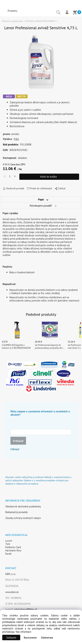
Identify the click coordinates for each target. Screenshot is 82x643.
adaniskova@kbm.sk (25, 609)
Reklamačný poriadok (16, 512)
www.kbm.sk (12, 592)
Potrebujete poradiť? (41, 205)
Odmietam (47, 637)
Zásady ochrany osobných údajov (23, 518)
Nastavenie (30, 637)
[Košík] (75, 12)
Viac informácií (23, 631)
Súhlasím (11, 637)
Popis (41, 199)
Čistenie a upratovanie (12, 21)
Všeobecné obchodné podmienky (23, 506)
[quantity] (9, 176)
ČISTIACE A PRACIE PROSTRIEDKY (41, 21)
